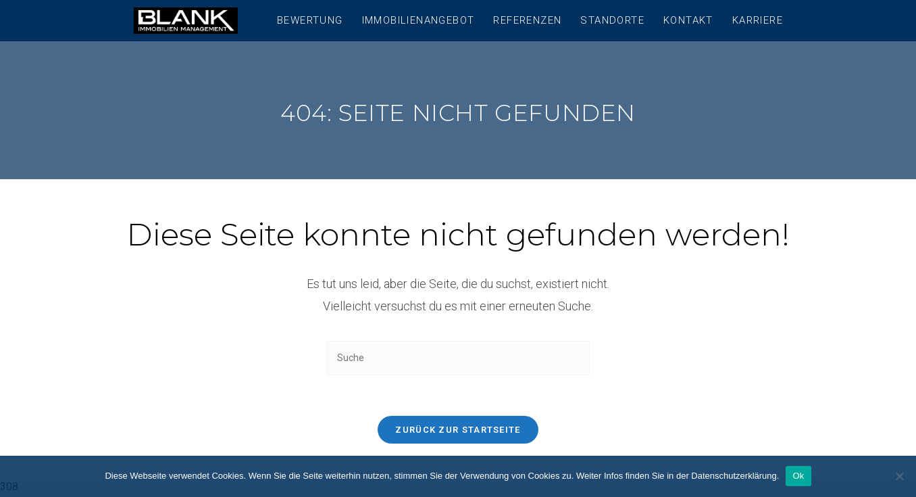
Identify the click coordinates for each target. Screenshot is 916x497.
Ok (798, 476)
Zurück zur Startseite (457, 430)
